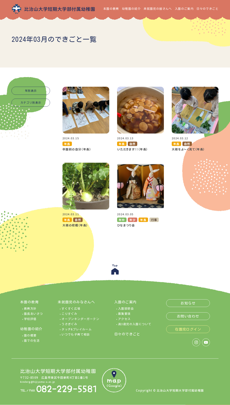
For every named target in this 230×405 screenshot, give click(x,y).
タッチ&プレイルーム (77, 332)
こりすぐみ (69, 316)
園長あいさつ (33, 316)
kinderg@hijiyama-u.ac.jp (41, 384)
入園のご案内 (184, 8)
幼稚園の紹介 (131, 8)
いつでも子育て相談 (76, 337)
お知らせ (188, 306)
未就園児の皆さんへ (158, 8)
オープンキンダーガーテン (80, 321)
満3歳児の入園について (134, 327)
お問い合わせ (188, 319)
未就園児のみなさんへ (76, 305)
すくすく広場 (71, 311)
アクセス (124, 321)
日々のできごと (207, 8)
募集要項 (124, 316)
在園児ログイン (188, 332)
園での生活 (32, 343)
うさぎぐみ (69, 327)
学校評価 (30, 321)
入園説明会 (126, 311)
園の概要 (30, 338)
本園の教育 (111, 8)
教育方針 (30, 311)
